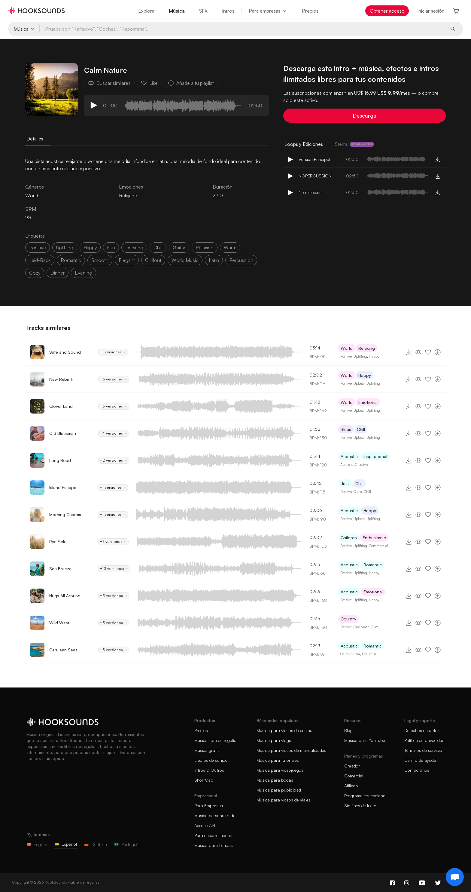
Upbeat (359, 383)
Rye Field (58, 541)
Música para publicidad (279, 789)
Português (127, 844)
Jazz (345, 483)
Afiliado (351, 785)
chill (158, 248)
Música (177, 11)
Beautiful (369, 654)
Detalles (34, 139)
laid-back (39, 260)
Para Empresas (208, 805)
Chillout (153, 260)
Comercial (353, 775)
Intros (228, 11)
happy (90, 248)
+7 (113, 541)
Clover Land (61, 406)
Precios (310, 11)
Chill (361, 429)
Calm (358, 491)
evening (83, 273)
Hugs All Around (65, 595)
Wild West (59, 622)
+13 (114, 568)
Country (348, 618)
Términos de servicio (423, 750)
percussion (241, 260)
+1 (113, 352)
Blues (346, 429)
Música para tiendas (213, 845)
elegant (127, 260)
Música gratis (207, 750)
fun (111, 248)
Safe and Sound (65, 352)
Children (349, 537)
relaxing (205, 248)
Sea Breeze (60, 568)
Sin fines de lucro (360, 805)
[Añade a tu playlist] (437, 352)
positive (37, 248)
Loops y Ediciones (303, 144)
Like (149, 83)
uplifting (64, 248)
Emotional (368, 402)
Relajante (128, 195)
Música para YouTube (364, 740)
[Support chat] (455, 877)
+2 (114, 460)
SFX (203, 11)
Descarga (364, 115)
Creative (361, 464)
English (36, 844)
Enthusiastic (374, 537)
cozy (34, 273)
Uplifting (360, 356)
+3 (114, 379)
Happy (374, 356)
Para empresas (268, 11)
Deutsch (95, 844)
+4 (114, 433)
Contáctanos (416, 770)
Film (374, 627)
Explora (146, 11)
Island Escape (62, 487)
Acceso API (204, 825)
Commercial (378, 545)
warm (230, 248)
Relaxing (366, 348)
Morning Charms (65, 514)
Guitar (355, 654)
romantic (71, 260)
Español (65, 844)
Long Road (60, 460)
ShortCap (203, 780)
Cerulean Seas (63, 649)
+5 (114, 649)
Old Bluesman (62, 433)
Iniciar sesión (431, 11)
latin (214, 260)
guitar (179, 248)
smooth (99, 260)
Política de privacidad (424, 740)
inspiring (134, 248)
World (347, 348)
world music (185, 260)
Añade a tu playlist (191, 83)
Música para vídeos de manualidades (291, 750)
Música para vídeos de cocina (284, 730)
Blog (348, 730)
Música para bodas (275, 780)
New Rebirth (61, 379)
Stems (354, 144)
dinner (57, 273)
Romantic (372, 564)
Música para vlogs (274, 740)
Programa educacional (365, 795)
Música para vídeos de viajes (284, 799)
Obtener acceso (387, 11)
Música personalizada (214, 815)
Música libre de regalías (216, 740)
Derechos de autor (421, 730)
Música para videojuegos (280, 770)
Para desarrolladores (213, 835)
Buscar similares (109, 83)
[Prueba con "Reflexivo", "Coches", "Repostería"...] (242, 29)
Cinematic (361, 627)
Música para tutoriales (278, 760)
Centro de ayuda (420, 760)
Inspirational (375, 456)
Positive (346, 356)
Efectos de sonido (211, 760)
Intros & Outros (209, 770)
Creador (352, 765)
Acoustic (349, 456)
